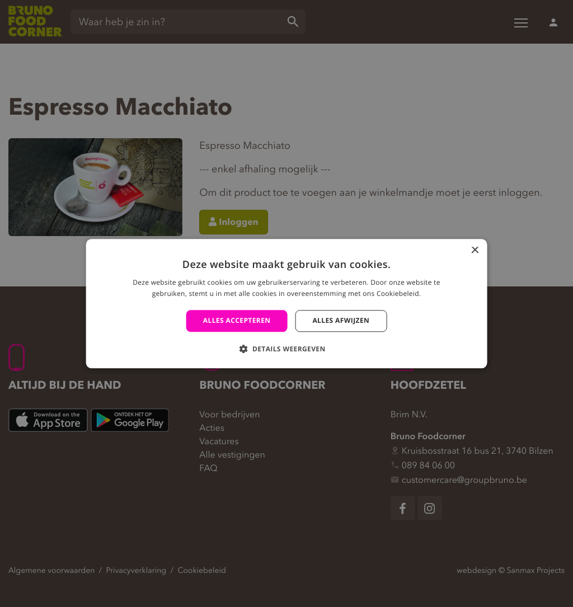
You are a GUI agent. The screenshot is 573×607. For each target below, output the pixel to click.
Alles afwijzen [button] (340, 321)
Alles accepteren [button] (237, 321)
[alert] (286, 303)
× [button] (474, 251)
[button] (286, 348)
